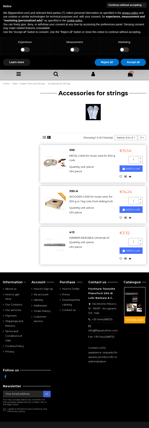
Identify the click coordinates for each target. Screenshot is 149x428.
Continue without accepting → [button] (126, 5)
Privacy (9, 351)
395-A (73, 191)
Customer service (40, 319)
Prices (66, 294)
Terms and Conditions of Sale (13, 336)
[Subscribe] (47, 394)
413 (71, 232)
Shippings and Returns (14, 323)
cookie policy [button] (74, 20)
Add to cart (131, 168)
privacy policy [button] (130, 12)
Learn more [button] (16, 62)
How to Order (71, 288)
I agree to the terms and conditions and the (27, 410)
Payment (11, 315)
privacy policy (18, 411)
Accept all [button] (133, 62)
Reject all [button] (107, 62)
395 (72, 150)
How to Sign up (43, 288)
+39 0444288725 (102, 319)
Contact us (69, 310)
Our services (13, 310)
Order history (42, 310)
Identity (38, 299)
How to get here (12, 296)
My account (41, 294)
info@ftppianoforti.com (103, 330)
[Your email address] (23, 394)
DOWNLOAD (134, 319)
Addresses (40, 305)
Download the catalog (71, 302)
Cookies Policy (14, 346)
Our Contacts (13, 304)
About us (10, 288)
